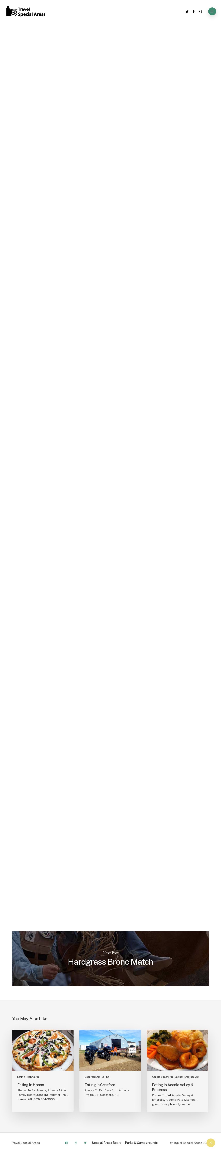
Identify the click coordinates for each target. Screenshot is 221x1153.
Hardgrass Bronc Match (110, 958)
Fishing (202, 42)
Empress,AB (183, 42)
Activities (58, 42)
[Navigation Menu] (212, 11)
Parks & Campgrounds (141, 1143)
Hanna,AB (33, 1076)
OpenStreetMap (180, 338)
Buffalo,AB (78, 42)
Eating (21, 1076)
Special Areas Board (107, 1143)
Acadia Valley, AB (162, 1076)
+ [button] (116, 292)
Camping (98, 42)
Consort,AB (161, 42)
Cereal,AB (118, 42)
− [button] (116, 298)
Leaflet (167, 338)
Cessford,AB (139, 42)
